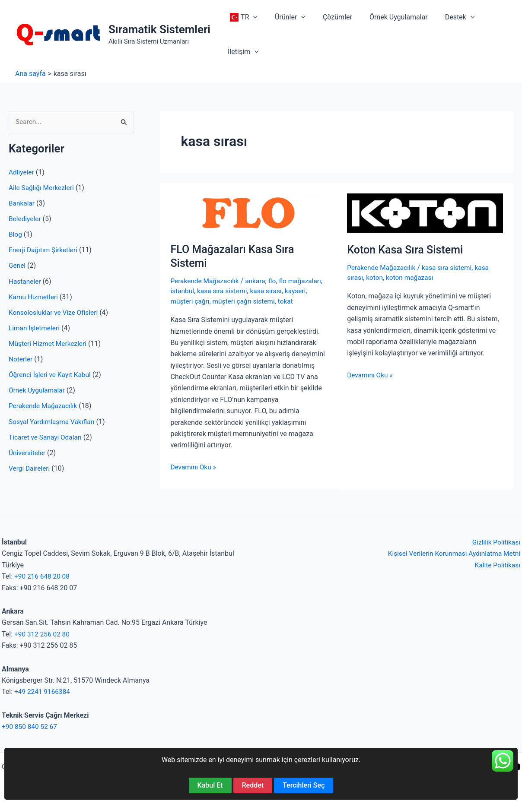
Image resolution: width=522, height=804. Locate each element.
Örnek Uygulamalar (38, 390)
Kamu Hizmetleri (34, 297)
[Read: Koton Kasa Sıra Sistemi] (425, 212)
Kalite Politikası (496, 564)
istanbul (220, 291)
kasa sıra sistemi (261, 291)
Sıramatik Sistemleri (159, 29)
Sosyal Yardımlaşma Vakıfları (53, 421)
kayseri (181, 301)
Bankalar (22, 203)
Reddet (253, 785)
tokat (314, 301)
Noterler (21, 359)
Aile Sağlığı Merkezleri (42, 188)
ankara (258, 281)
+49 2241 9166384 (43, 691)
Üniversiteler (28, 452)
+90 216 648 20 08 (43, 576)
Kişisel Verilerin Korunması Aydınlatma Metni (451, 553)
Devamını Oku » (193, 466)
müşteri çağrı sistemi (271, 301)
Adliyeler (22, 172)
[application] (251, 17)
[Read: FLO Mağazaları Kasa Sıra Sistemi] (248, 212)
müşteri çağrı (215, 301)
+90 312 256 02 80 (43, 634)
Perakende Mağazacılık (44, 406)
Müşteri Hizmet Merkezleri (49, 343)
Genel (17, 266)
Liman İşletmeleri (35, 328)
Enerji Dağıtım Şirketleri (44, 250)
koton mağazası (411, 277)
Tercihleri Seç (304, 785)
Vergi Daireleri (30, 468)
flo (276, 281)
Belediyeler (25, 219)
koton (375, 277)
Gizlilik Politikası (495, 542)
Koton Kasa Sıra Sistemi (407, 249)
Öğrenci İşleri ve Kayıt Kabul (51, 374)
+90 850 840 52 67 (30, 726)
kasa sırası (306, 291)
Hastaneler (25, 281)
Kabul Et (210, 785)
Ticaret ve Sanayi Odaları (46, 437)
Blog (15, 235)
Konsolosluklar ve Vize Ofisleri (55, 312)
